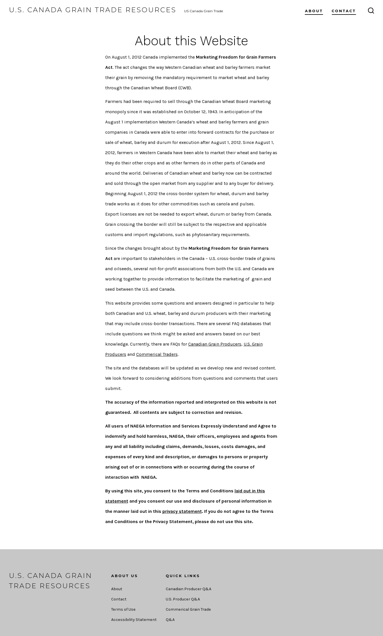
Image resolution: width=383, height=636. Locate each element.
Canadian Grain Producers (214, 344)
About (314, 11)
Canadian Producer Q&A (188, 589)
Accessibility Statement (134, 619)
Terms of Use (123, 609)
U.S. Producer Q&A (183, 599)
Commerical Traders (157, 354)
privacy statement (182, 511)
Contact (344, 11)
